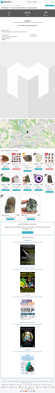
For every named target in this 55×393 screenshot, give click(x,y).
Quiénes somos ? (26, 381)
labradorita (5, 215)
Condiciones (4, 381)
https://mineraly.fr (48, 384)
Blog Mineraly (6, 384)
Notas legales (11, 381)
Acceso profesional (44, 381)
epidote (26, 184)
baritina (4, 163)
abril (10, 5)
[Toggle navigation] (53, 1)
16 (13, 5)
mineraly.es (39, 387)
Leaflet (42, 147)
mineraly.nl (47, 387)
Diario (3, 5)
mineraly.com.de (23, 387)
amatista (15, 184)
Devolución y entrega (34, 381)
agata (36, 163)
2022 (7, 5)
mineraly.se (30, 388)
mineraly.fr (5, 387)
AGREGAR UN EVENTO (28, 232)
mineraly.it (32, 387)
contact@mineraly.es (37, 384)
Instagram (19, 384)
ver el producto (5, 169)
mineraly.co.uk (14, 387)
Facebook (13, 384)
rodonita (15, 163)
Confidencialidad (18, 381)
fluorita (48, 163)
